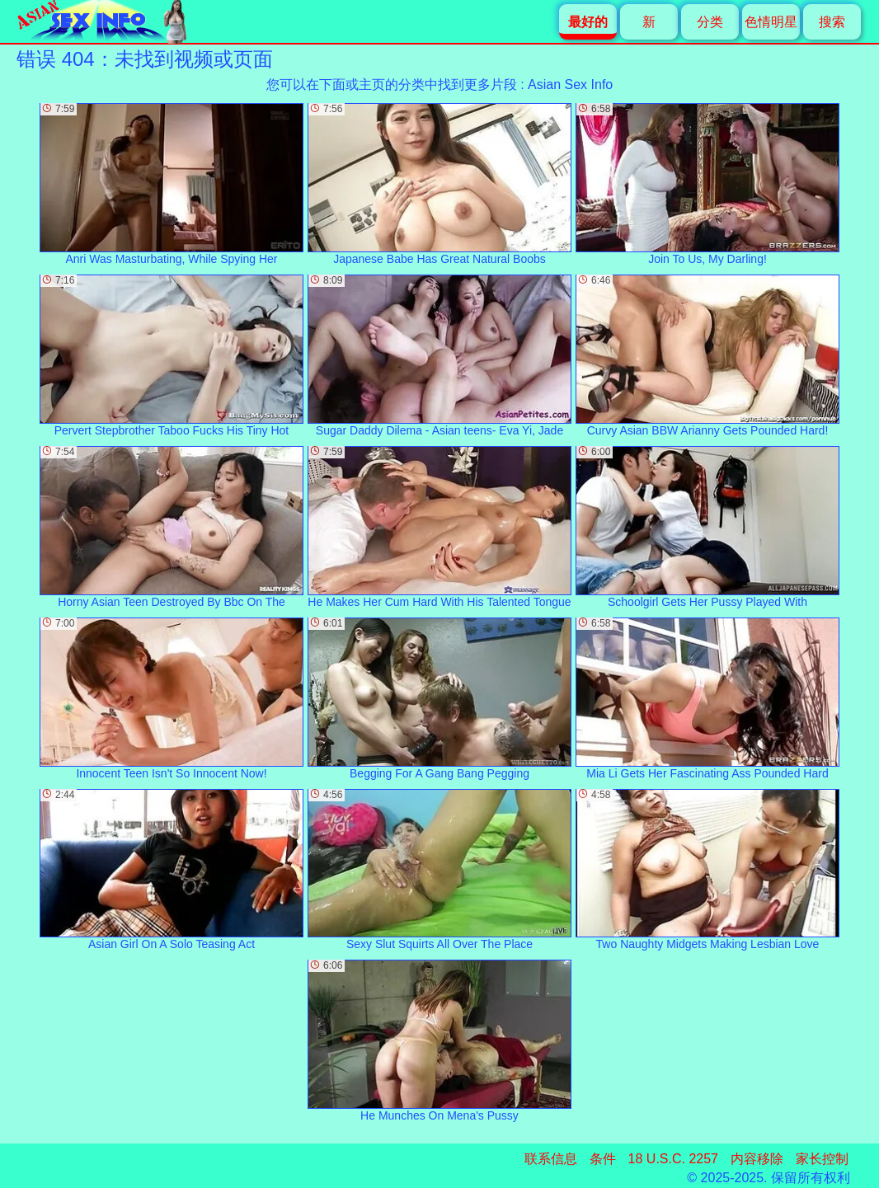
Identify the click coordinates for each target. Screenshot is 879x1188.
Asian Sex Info (570, 84)
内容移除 (757, 1159)
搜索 (832, 22)
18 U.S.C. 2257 (673, 1159)
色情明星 (771, 22)
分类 (710, 22)
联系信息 (550, 1159)
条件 (603, 1159)
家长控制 (822, 1159)
